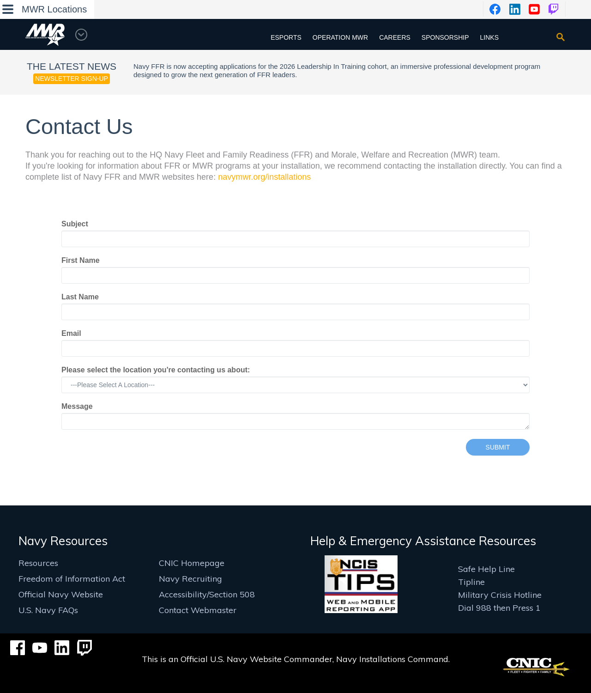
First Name (80, 260)
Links (489, 37)
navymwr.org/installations (264, 177)
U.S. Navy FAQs (48, 610)
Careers (394, 37)
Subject (74, 224)
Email (71, 333)
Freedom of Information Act (71, 578)
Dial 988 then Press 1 (499, 607)
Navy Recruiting (190, 578)
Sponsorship (445, 37)
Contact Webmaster (197, 610)
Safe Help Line (486, 569)
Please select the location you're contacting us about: (155, 370)
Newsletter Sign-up (71, 78)
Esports (286, 37)
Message (77, 406)
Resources (38, 563)
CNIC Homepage (191, 563)
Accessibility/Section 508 (207, 594)
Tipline (471, 582)
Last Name (80, 297)
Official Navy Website (60, 594)
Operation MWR (340, 37)
